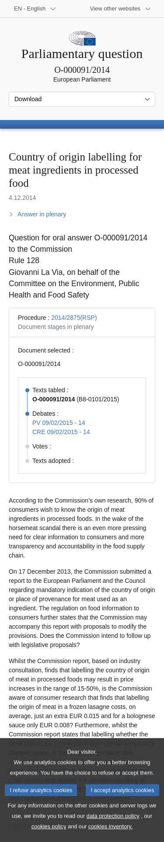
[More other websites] (120, 8)
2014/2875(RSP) (74, 317)
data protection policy (113, 828)
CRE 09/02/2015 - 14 (61, 431)
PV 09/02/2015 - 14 (58, 422)
